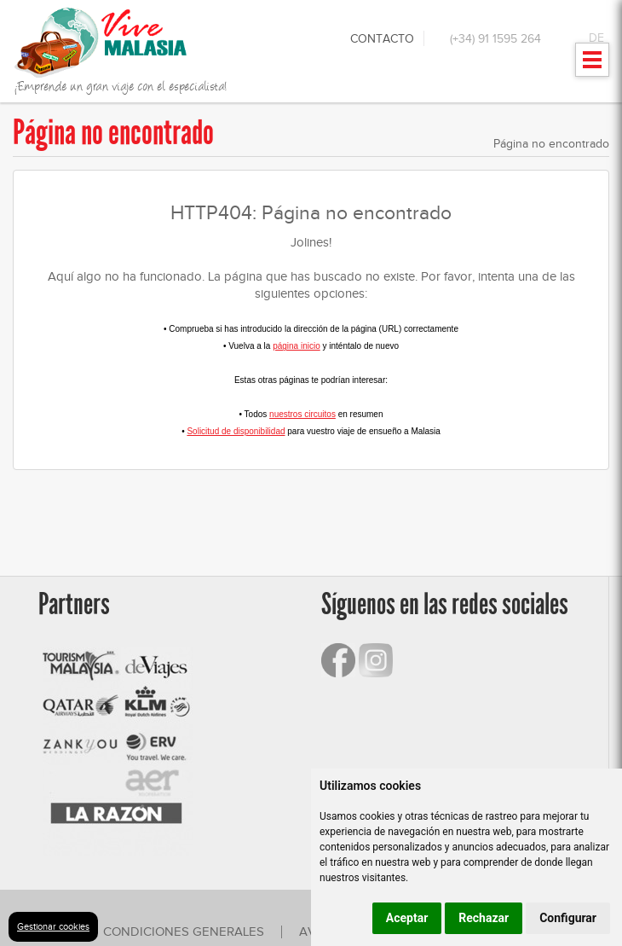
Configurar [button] (567, 918)
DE (596, 38)
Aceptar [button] (407, 918)
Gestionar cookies (53, 926)
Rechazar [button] (483, 918)
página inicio (296, 346)
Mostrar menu (592, 65)
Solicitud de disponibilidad (236, 431)
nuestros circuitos (302, 414)
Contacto (382, 38)
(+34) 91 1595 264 (495, 38)
